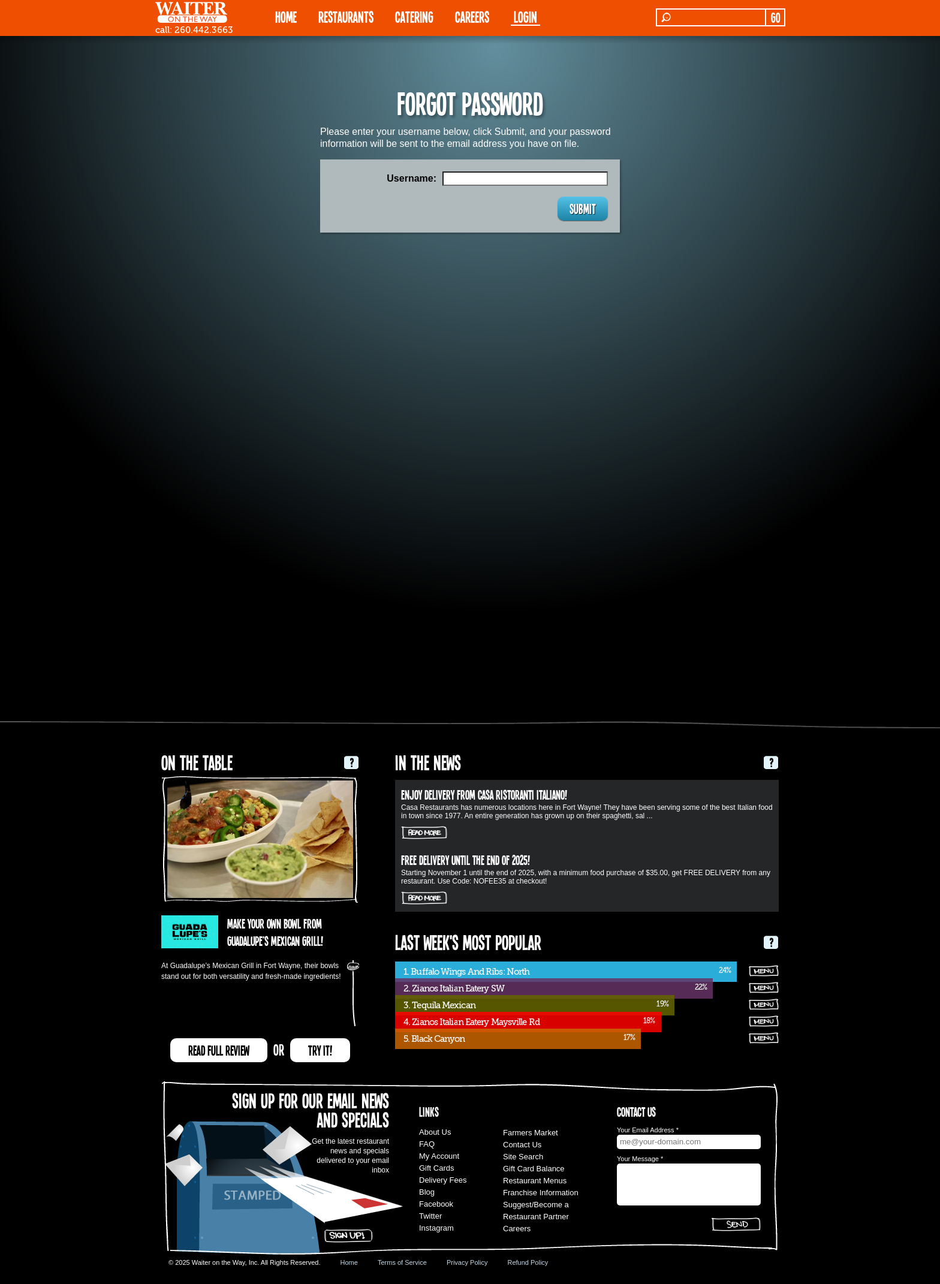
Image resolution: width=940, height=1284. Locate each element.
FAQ (427, 1144)
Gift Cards (436, 1168)
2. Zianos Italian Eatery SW (453, 988)
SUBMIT (583, 209)
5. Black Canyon (434, 1038)
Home (349, 1262)
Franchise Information (541, 1192)
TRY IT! (320, 1050)
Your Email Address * (648, 1130)
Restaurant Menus (535, 1180)
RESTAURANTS (345, 16)
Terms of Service (402, 1262)
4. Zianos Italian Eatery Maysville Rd (471, 1022)
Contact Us (522, 1144)
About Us (435, 1132)
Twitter (430, 1215)
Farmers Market (530, 1132)
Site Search (523, 1156)
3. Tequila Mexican (439, 1005)
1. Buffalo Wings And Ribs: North (466, 971)
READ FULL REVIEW (218, 1050)
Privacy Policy (467, 1262)
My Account (439, 1156)
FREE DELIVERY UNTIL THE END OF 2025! (465, 859)
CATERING (414, 16)
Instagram (436, 1227)
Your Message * (640, 1158)
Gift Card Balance (534, 1168)
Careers (472, 16)
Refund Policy (527, 1262)
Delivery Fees (442, 1180)
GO (775, 17)
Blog (427, 1191)
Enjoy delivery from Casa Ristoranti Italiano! (484, 794)
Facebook (436, 1203)
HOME (286, 16)
